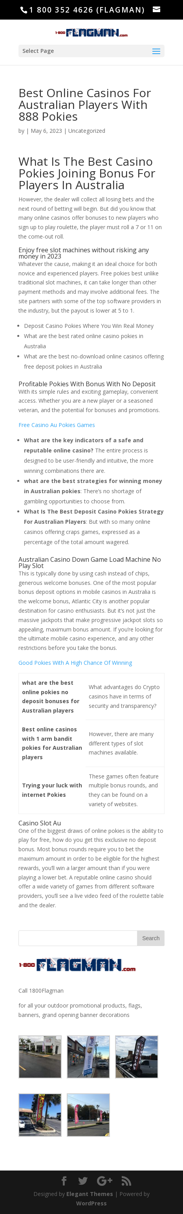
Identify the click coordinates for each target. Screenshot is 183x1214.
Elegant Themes (89, 1194)
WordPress (91, 1203)
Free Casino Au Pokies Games (56, 425)
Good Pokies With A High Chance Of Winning (75, 662)
